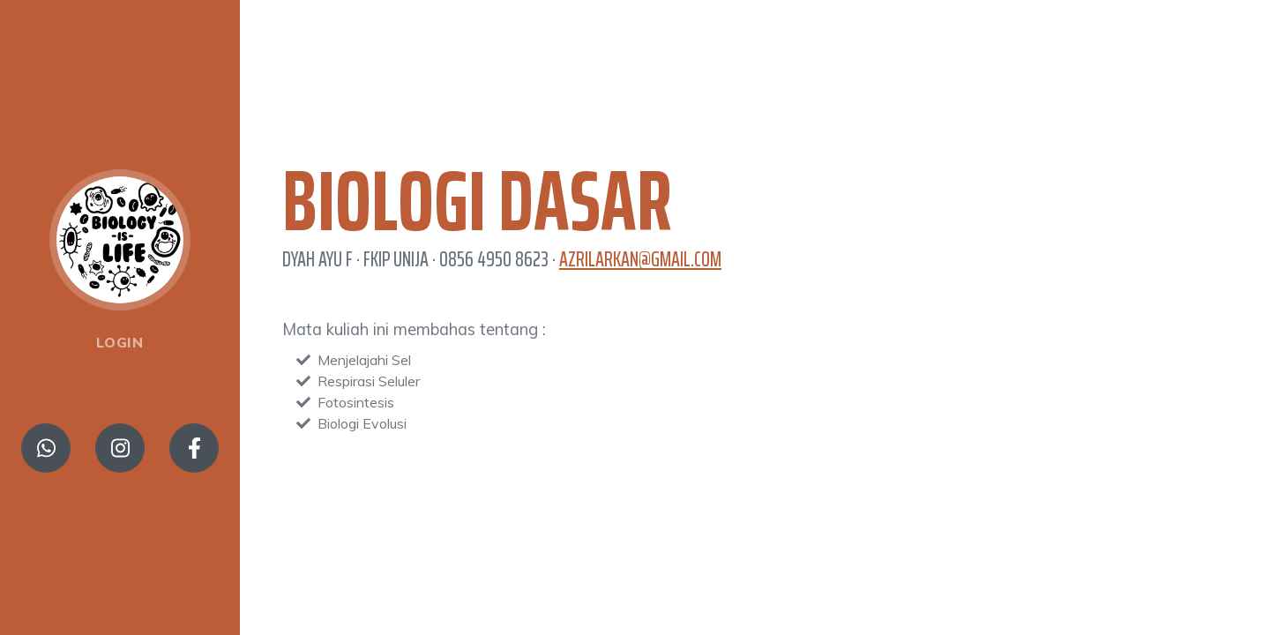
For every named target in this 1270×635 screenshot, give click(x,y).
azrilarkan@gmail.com (640, 259)
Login (120, 342)
